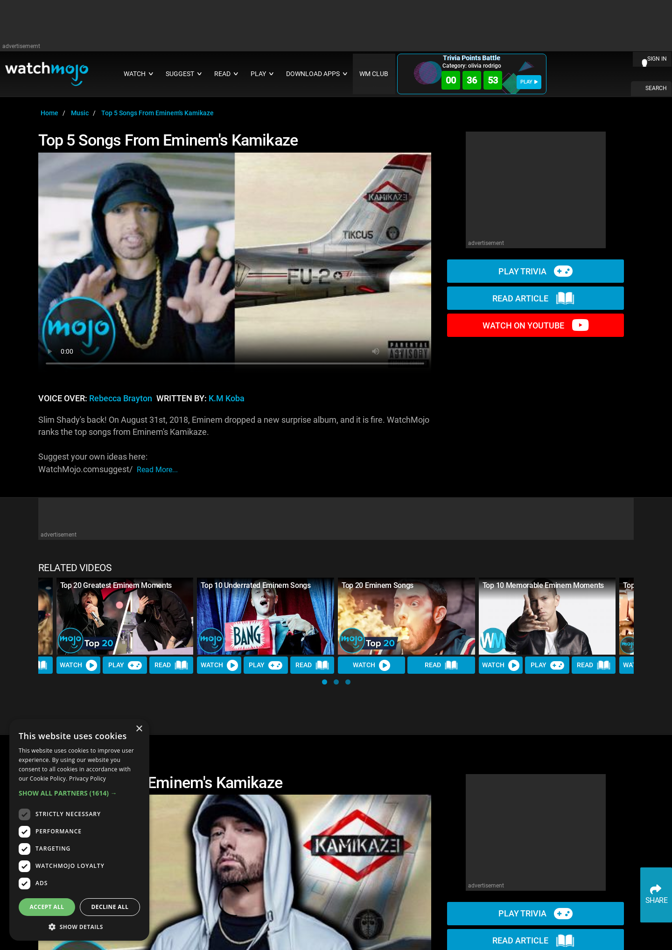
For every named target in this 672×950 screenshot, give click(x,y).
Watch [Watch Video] (78, 665)
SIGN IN (657, 59)
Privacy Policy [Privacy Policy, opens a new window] (87, 778)
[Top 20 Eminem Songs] (406, 616)
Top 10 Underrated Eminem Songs (255, 585)
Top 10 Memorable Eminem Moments (543, 585)
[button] (324, 682)
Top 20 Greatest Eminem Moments (116, 585)
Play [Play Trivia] (125, 665)
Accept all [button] (47, 907)
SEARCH (656, 88)
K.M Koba (227, 398)
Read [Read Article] (171, 666)
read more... (157, 469)
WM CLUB (373, 74)
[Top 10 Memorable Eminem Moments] (547, 616)
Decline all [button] (110, 907)
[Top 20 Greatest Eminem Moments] (125, 616)
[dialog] (79, 830)
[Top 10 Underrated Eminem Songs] (265, 616)
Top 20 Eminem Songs (377, 585)
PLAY (529, 82)
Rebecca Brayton (120, 398)
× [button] (138, 729)
